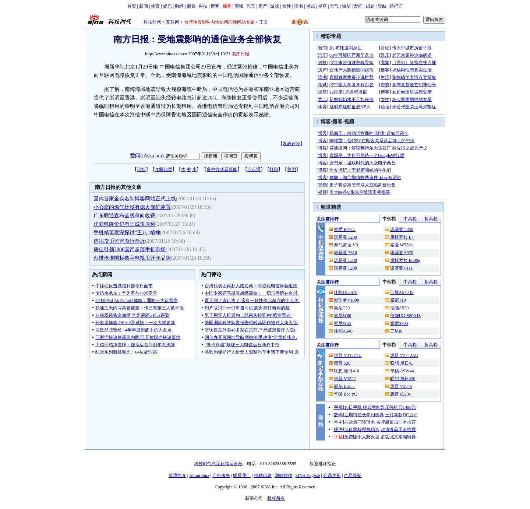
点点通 (254, 169)
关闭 (291, 169)
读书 (298, 6)
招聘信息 (263, 475)
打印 (273, 169)
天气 (334, 6)
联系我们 (242, 475)
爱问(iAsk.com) (146, 155)
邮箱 (370, 6)
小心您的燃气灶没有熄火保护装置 (132, 207)
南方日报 (240, 53)
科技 (203, 6)
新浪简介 (177, 475)
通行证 (396, 6)
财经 (179, 6)
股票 (191, 6)
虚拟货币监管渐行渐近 (119, 241)
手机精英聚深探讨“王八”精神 (126, 232)
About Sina (199, 475)
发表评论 (291, 143)
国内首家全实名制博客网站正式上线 (134, 198)
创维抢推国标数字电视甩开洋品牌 (132, 258)
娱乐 (167, 6)
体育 (155, 6)
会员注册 (332, 475)
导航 (382, 6)
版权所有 (276, 498)
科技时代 (152, 22)
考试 (310, 6)
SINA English (307, 475)
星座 (322, 6)
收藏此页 (163, 169)
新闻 (143, 6)
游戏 (274, 6)
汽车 (251, 6)
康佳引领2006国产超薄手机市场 (129, 249)
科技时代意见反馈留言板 (218, 463)
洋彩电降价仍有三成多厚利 (124, 224)
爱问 (358, 6)
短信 (346, 6)
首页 (131, 6)
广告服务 (221, 475)
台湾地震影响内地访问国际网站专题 (219, 22)
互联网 (172, 22)
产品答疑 (352, 475)
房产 (262, 6)
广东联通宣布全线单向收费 (124, 215)
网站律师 (283, 475)
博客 (215, 6)
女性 (286, 6)
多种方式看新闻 (221, 169)
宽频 (238, 6)
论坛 (141, 169)
